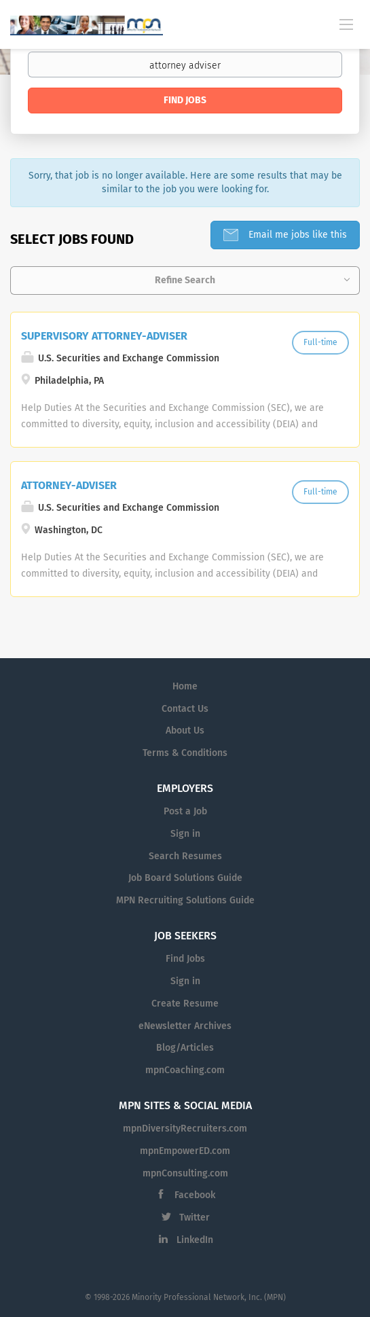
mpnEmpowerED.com (185, 1151)
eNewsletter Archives (185, 1026)
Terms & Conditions (185, 753)
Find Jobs (185, 100)
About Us (185, 730)
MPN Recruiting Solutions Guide (185, 900)
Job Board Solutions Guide (185, 878)
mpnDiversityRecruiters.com (185, 1128)
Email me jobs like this (296, 234)
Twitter (194, 1217)
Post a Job (185, 811)
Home (185, 686)
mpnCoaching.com (185, 1070)
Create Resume (185, 1003)
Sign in (185, 834)
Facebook (194, 1195)
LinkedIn (195, 1240)
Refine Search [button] (185, 280)
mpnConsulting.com (185, 1173)
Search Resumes (185, 856)
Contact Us (185, 709)
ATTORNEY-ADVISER (69, 485)
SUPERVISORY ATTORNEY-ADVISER (104, 335)
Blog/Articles (185, 1047)
